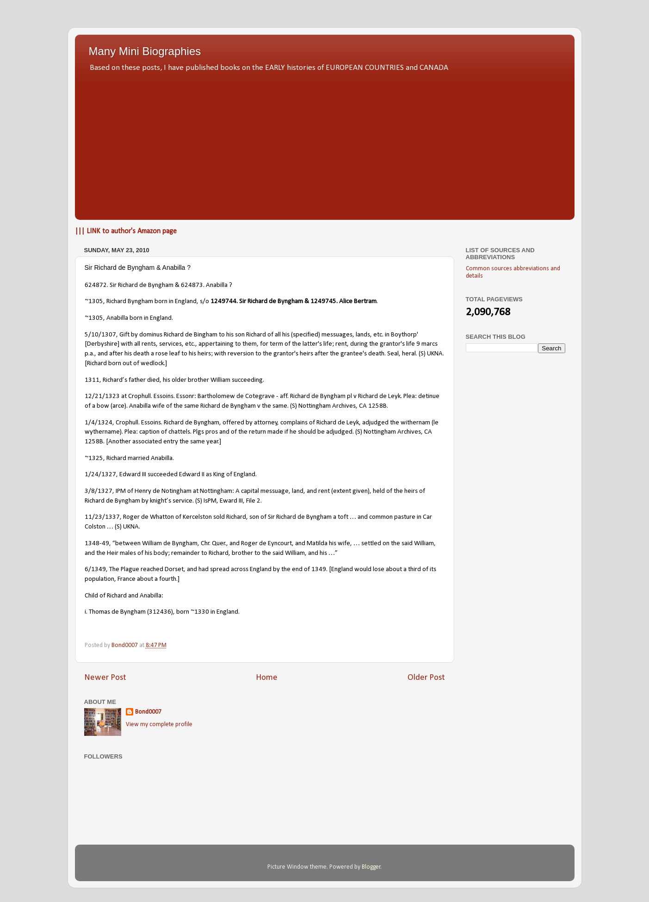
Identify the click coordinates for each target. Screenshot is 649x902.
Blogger (371, 867)
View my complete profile (159, 725)
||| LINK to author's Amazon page (126, 231)
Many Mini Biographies (145, 51)
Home (267, 677)
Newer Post (105, 677)
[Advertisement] (325, 143)
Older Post (426, 677)
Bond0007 (148, 712)
